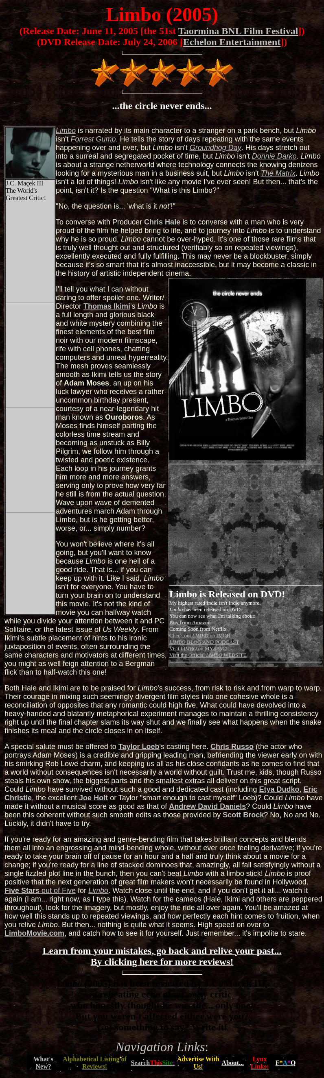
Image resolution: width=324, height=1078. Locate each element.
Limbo (98, 890)
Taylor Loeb (139, 747)
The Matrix (278, 173)
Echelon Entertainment (231, 42)
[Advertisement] (237, 524)
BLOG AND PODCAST (204, 642)
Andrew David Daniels (207, 806)
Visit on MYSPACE (199, 648)
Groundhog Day (215, 148)
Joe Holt (93, 798)
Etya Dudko (279, 789)
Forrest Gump (93, 139)
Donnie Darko (274, 156)
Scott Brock (243, 815)
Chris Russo (232, 747)
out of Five (40, 890)
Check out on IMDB (199, 635)
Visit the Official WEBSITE (207, 655)
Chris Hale (162, 222)
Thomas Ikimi (106, 306)
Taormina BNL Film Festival (238, 31)
